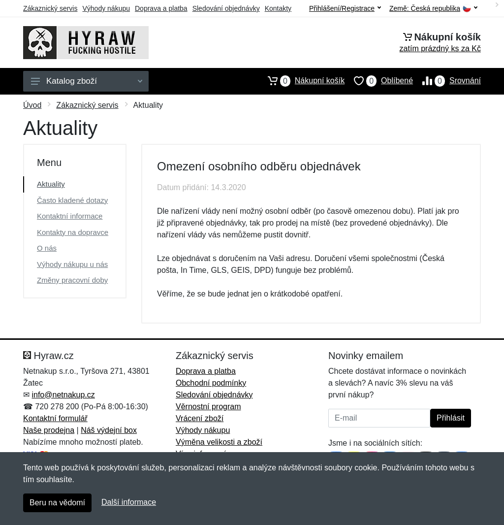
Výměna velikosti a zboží (219, 442)
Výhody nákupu (106, 8)
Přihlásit (451, 418)
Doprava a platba (161, 8)
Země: (433, 8)
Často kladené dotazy (72, 200)
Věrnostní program (208, 406)
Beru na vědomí (57, 502)
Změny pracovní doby (72, 280)
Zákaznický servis (50, 8)
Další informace (128, 502)
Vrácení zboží (199, 418)
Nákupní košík (301, 80)
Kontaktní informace (69, 216)
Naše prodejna (48, 430)
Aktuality (51, 184)
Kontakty (278, 8)
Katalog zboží (86, 81)
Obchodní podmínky (211, 383)
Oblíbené (379, 80)
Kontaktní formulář (55, 418)
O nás (47, 248)
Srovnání (447, 80)
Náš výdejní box (109, 430)
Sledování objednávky (226, 8)
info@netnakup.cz (63, 395)
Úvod (32, 105)
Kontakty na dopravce (72, 232)
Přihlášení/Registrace (345, 8)
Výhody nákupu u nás (72, 264)
